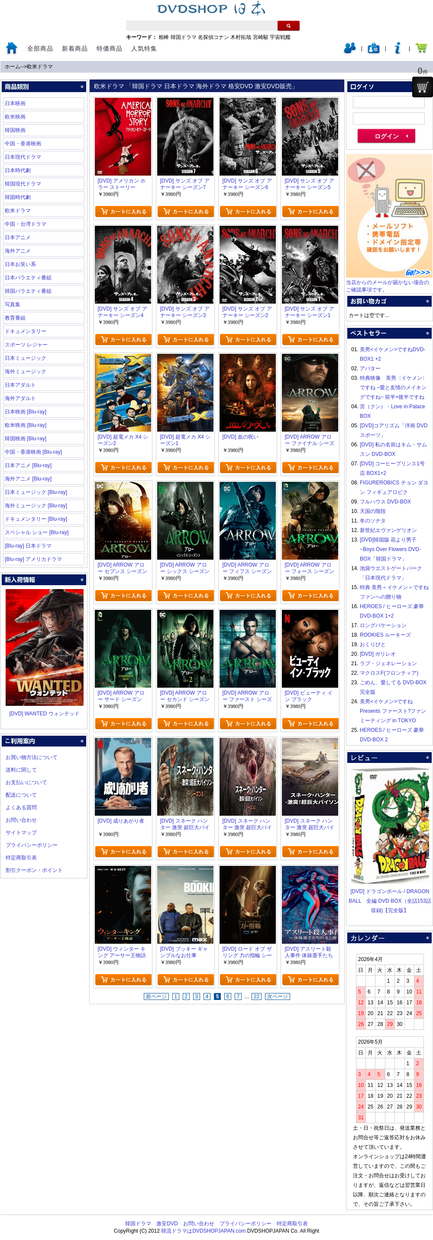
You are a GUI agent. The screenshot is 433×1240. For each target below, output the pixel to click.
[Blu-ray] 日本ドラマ (28, 546)
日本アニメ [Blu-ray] (28, 465)
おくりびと (373, 644)
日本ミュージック (25, 358)
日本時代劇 (18, 170)
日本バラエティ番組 (28, 278)
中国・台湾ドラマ (25, 224)
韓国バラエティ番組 (28, 291)
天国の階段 (373, 511)
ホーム (12, 67)
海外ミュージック (25, 371)
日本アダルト (20, 385)
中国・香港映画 (23, 144)
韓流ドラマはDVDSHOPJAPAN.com (203, 1231)
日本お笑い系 (20, 264)
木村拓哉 (240, 37)
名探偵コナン (213, 37)
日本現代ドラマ (23, 157)
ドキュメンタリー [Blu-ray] (36, 519)
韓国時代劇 (18, 197)
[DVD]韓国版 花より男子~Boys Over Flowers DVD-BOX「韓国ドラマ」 (390, 549)
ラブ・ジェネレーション (388, 663)
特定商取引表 (21, 858)
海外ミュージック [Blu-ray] (36, 506)
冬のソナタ (373, 521)
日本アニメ (18, 237)
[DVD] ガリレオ (378, 654)
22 (256, 996)
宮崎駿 (260, 37)
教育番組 (15, 318)
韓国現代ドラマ (23, 184)
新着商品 (75, 48)
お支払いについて (26, 782)
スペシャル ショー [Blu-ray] (36, 532)
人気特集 (144, 48)
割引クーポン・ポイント (34, 870)
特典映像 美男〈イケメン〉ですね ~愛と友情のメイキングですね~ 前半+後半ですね (393, 387)
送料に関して (21, 770)
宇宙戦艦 (280, 37)
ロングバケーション (383, 625)
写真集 (12, 304)
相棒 (163, 37)
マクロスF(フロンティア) (389, 673)
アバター (370, 368)
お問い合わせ (21, 820)
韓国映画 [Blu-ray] (25, 439)
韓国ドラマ (184, 37)
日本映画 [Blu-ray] (25, 412)
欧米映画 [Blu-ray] (25, 425)
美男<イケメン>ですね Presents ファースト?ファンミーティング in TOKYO (393, 711)
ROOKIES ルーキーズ (385, 635)
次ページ (277, 996)
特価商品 (110, 48)
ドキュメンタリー (25, 331)
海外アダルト (20, 398)
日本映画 (15, 103)
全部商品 (40, 48)
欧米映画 (15, 117)
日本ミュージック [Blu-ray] (36, 492)
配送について (21, 795)
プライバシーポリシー (32, 845)
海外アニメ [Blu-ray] (28, 479)
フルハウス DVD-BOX (385, 502)
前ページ (156, 996)
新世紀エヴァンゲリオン (388, 530)
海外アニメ (18, 251)
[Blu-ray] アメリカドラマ (33, 559)
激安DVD (167, 1224)
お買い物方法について (32, 757)
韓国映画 (15, 130)
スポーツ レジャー (26, 345)
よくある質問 (21, 807)
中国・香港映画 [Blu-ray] (33, 452)
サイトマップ (21, 833)
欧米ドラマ (40, 67)
